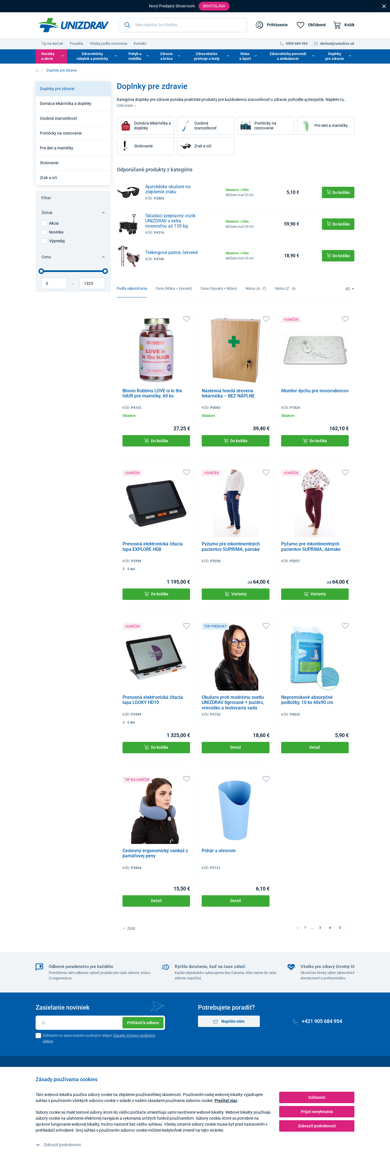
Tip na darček (52, 43)
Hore (128, 928)
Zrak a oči (48, 177)
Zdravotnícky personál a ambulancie (287, 56)
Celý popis (126, 105)
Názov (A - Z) (256, 288)
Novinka (56, 232)
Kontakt (140, 43)
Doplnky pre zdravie (334, 56)
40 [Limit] (348, 289)
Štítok (73, 212)
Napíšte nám (228, 1021)
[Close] (384, 6)
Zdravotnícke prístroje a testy (206, 56)
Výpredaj (57, 241)
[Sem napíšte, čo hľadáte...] (183, 25)
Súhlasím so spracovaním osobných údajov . (99, 1038)
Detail (235, 747)
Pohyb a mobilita (134, 56)
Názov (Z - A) (285, 288)
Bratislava (214, 6)
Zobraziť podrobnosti (58, 1144)
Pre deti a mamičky (56, 148)
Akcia (54, 223)
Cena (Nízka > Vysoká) (174, 288)
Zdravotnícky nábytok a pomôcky (92, 56)
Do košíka (156, 440)
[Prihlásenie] (271, 25)
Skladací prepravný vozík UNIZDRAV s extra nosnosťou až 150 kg (170, 221)
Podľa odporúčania (132, 288)
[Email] (100, 1023)
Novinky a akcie (47, 56)
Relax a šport (245, 56)
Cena (73, 257)
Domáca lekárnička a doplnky (65, 103)
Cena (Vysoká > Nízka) (219, 288)
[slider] (41, 271)
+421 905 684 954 (317, 1021)
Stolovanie (49, 163)
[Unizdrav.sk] (73, 25)
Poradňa (76, 43)
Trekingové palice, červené (171, 252)
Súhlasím (316, 1097)
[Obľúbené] (311, 25)
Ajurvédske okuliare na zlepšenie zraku (168, 189)
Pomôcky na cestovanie (61, 133)
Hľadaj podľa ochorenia (108, 43)
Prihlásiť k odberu (143, 1022)
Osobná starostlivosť (58, 118)
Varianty (235, 594)
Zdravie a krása (166, 56)
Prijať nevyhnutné (317, 1111)
